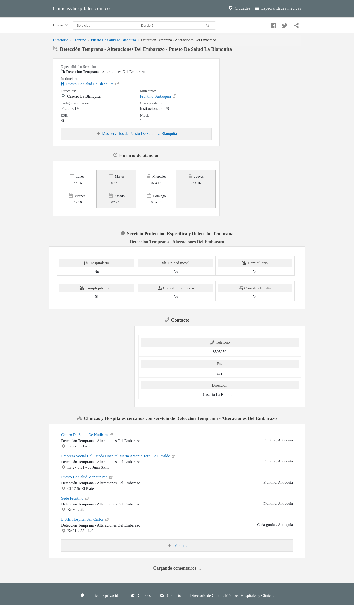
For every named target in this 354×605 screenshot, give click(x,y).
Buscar (61, 25)
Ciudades (239, 8)
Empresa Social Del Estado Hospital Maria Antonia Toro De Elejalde (118, 455)
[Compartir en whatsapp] (295, 24)
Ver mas (177, 545)
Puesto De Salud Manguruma (87, 476)
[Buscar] (208, 25)
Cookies (141, 595)
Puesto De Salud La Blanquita (113, 40)
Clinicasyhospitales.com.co (81, 8)
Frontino (79, 40)
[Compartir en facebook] (272, 24)
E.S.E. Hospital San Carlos (85, 519)
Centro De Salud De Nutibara (87, 434)
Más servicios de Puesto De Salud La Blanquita (136, 133)
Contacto (170, 595)
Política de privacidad (101, 595)
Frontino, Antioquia (158, 95)
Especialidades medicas (277, 8)
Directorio (60, 40)
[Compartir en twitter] (284, 24)
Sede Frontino (75, 497)
